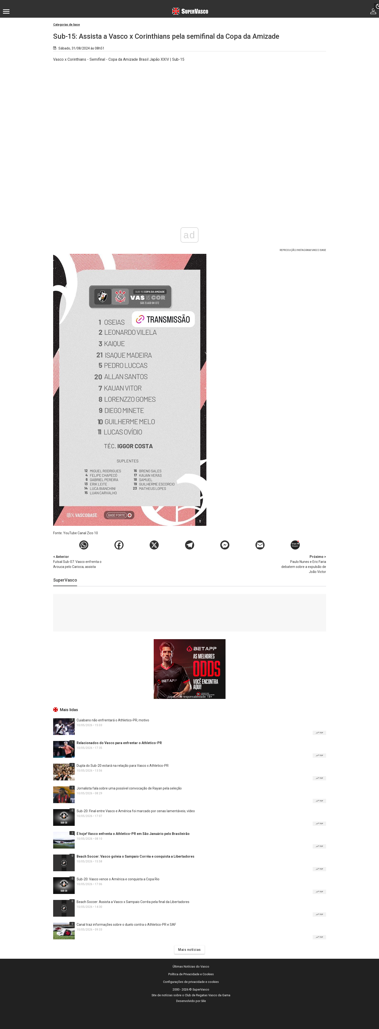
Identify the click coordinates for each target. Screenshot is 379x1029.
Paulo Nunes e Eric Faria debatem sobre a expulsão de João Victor (301, 564)
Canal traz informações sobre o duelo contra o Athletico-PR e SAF (126, 924)
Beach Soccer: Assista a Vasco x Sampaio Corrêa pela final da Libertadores (133, 902)
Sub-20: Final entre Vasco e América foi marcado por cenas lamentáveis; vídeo (136, 811)
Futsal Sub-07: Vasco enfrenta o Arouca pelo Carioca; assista (78, 561)
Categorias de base (66, 24)
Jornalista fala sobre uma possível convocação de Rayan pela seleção (129, 788)
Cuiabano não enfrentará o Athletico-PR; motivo (113, 720)
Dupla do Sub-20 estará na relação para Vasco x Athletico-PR (123, 766)
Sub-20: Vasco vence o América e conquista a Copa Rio (118, 879)
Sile (203, 1001)
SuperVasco (65, 580)
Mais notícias (189, 950)
